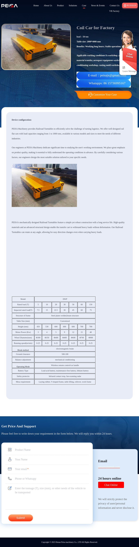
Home (36, 5)
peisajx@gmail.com (109, 466)
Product (60, 5)
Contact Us (114, 5)
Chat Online (111, 484)
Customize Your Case (102, 95)
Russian (130, 5)
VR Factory (114, 11)
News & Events (98, 5)
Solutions (73, 5)
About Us (48, 5)
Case (84, 5)
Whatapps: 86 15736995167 (107, 83)
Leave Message (129, 71)
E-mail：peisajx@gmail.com (107, 75)
